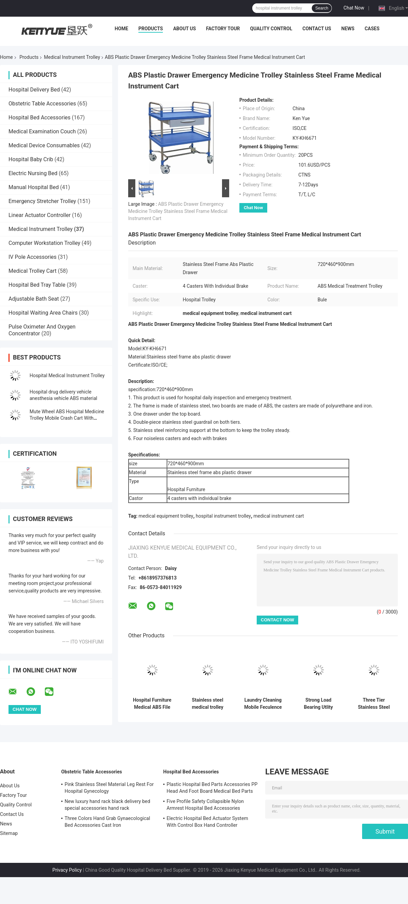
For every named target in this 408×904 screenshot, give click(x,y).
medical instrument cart (279, 516)
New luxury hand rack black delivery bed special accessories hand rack (107, 805)
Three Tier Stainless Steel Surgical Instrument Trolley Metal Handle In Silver (373, 703)
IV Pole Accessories (32, 257)
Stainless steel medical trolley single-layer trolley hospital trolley (207, 703)
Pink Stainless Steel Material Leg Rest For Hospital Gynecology (109, 788)
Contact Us (316, 28)
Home (121, 28)
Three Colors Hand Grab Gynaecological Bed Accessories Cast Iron (107, 822)
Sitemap (9, 833)
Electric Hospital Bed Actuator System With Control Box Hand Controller (207, 822)
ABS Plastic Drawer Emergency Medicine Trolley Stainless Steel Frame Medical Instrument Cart (177, 211)
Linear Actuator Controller (39, 215)
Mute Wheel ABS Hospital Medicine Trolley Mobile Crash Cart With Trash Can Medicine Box (67, 418)
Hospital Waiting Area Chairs (43, 312)
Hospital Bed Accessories (39, 117)
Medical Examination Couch (42, 131)
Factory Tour (223, 28)
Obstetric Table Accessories (42, 103)
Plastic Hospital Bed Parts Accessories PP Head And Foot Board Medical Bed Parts (212, 788)
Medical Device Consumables (44, 145)
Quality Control (271, 28)
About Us (184, 28)
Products (150, 28)
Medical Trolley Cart (32, 271)
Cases (371, 28)
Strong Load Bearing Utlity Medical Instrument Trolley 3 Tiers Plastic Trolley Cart (318, 703)
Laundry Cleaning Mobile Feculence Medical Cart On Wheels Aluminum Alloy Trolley (262, 703)
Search (321, 8)
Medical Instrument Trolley (72, 57)
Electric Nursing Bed (32, 173)
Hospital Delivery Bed (34, 89)
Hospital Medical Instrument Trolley (67, 375)
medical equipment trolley (166, 516)
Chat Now (353, 8)
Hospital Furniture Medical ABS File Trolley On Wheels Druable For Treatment (152, 703)
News (348, 28)
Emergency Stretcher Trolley (42, 201)
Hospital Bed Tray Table (36, 285)
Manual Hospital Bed (33, 187)
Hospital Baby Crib (30, 159)
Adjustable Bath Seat (33, 299)
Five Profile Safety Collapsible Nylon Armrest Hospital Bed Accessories (205, 805)
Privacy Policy (67, 870)
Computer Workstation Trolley (44, 243)
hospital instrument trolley (223, 516)
